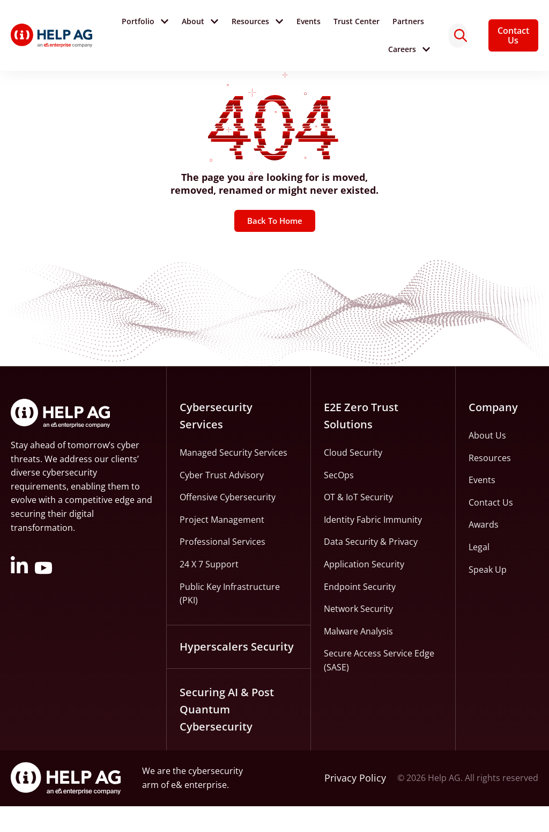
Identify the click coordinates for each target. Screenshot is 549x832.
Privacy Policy (355, 803)
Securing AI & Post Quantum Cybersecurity (227, 735)
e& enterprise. (200, 810)
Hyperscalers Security (237, 672)
